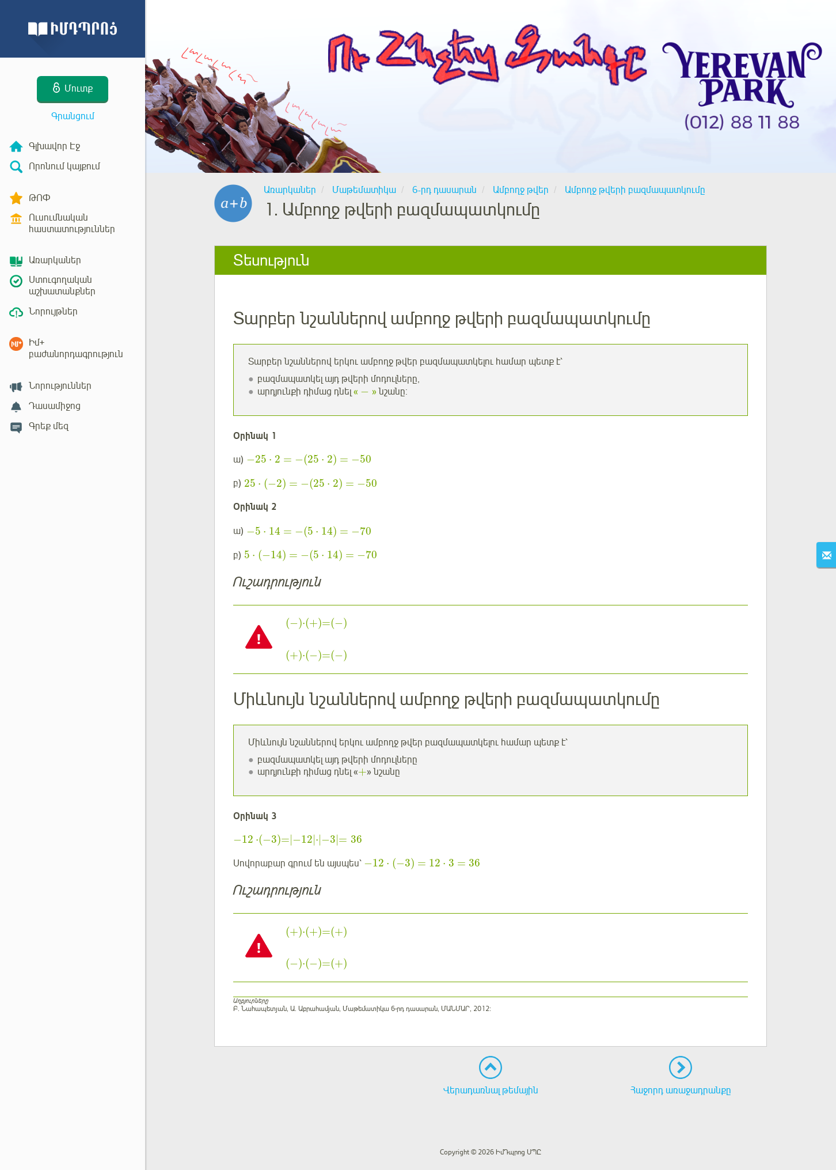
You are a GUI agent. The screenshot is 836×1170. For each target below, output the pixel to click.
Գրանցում (72, 116)
